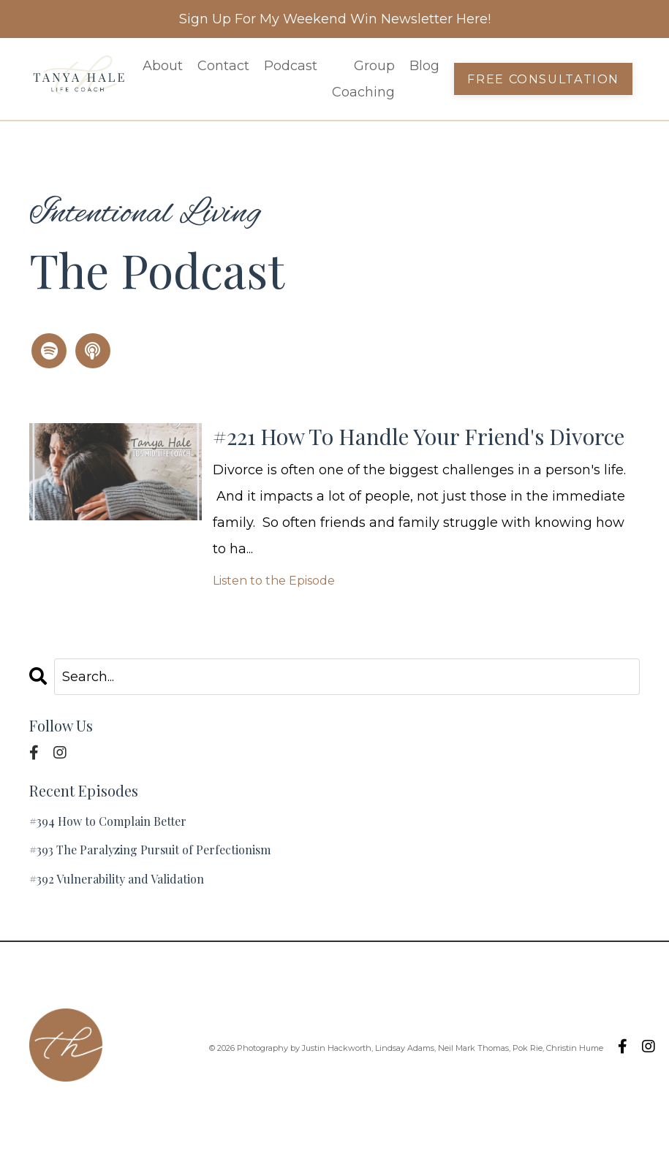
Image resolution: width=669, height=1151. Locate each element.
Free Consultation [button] (543, 79)
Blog (424, 66)
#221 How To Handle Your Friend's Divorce (418, 436)
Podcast (290, 66)
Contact (223, 66)
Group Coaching (363, 79)
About (163, 66)
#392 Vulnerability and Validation (116, 879)
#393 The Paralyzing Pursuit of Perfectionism (150, 849)
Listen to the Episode (274, 581)
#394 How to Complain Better (107, 821)
